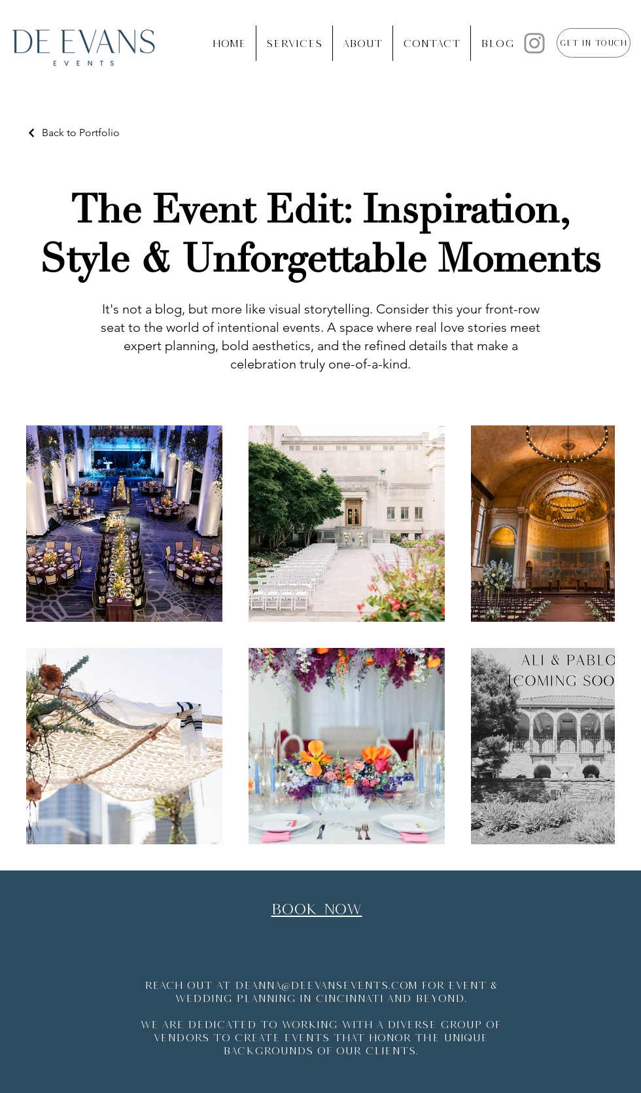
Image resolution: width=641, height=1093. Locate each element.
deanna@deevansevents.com (326, 985)
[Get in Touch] (594, 43)
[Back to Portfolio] (73, 132)
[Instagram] (534, 43)
